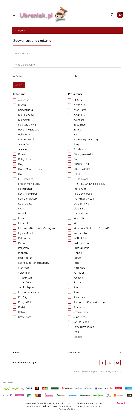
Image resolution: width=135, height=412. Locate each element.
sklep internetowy (102, 371)
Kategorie (67, 30)
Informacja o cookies (82, 371)
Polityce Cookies (67, 409)
